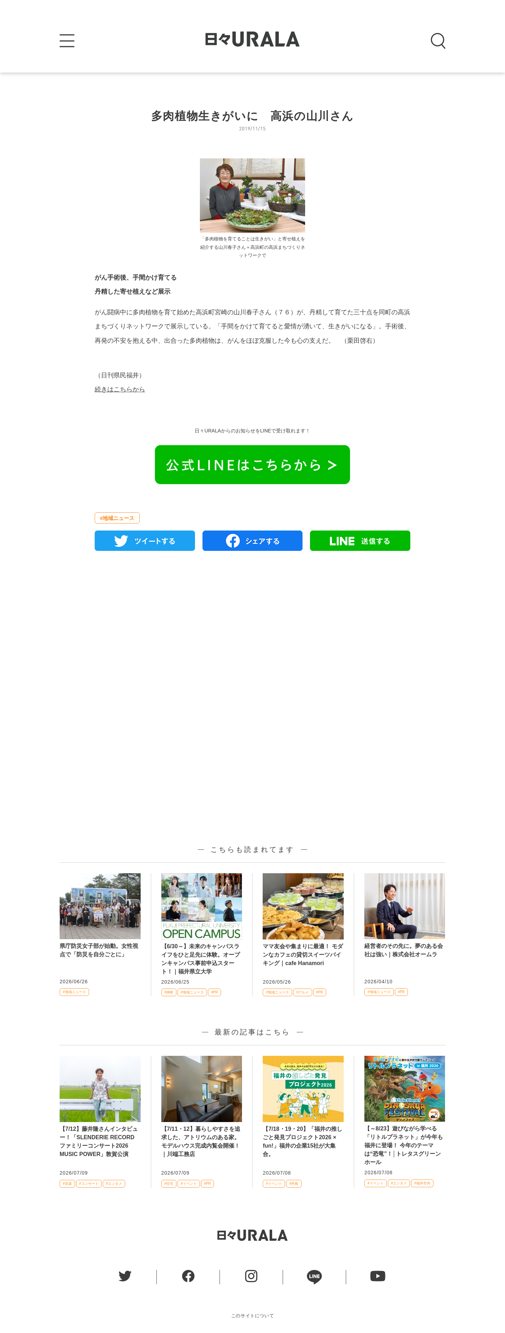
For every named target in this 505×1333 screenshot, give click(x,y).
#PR (214, 992)
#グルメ (302, 992)
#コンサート (89, 1183)
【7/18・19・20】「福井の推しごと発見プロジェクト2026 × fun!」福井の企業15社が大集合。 (302, 1141)
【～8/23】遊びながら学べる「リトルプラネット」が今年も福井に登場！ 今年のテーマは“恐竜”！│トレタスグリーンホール (403, 1145)
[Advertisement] (252, 637)
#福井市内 (422, 1183)
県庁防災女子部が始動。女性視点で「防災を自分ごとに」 (99, 950)
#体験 (169, 992)
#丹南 (293, 1183)
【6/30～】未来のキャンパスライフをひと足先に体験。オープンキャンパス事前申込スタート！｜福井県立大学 (200, 959)
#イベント (189, 1183)
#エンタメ (114, 1183)
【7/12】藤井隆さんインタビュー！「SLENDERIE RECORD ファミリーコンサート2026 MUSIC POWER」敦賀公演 (99, 1141)
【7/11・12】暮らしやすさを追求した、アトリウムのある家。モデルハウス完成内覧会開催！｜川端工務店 (200, 1141)
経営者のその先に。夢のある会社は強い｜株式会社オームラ (403, 950)
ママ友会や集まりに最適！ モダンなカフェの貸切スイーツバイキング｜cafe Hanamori (303, 954)
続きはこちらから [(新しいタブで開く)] (120, 389)
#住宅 (169, 1183)
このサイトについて (252, 1315)
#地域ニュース (117, 518)
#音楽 (67, 1183)
